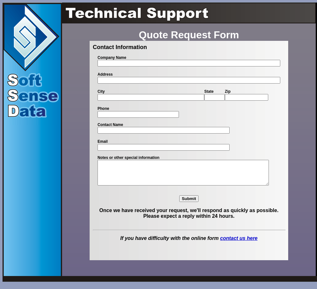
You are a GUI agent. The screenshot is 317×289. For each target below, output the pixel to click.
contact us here (238, 243)
